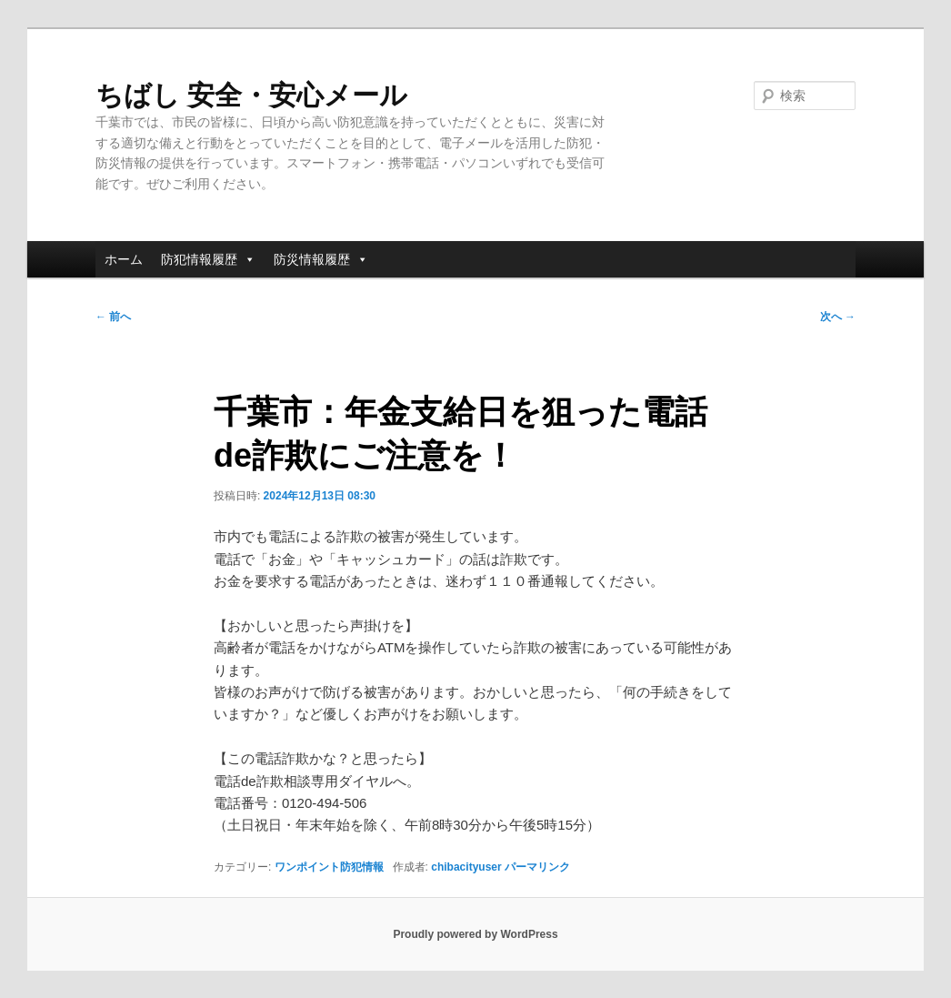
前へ (113, 316)
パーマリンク (537, 867)
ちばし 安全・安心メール (251, 95)
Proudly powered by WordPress (475, 934)
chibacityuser (466, 867)
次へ (838, 316)
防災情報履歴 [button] (321, 259)
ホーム (124, 259)
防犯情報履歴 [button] (208, 259)
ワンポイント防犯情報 (329, 867)
